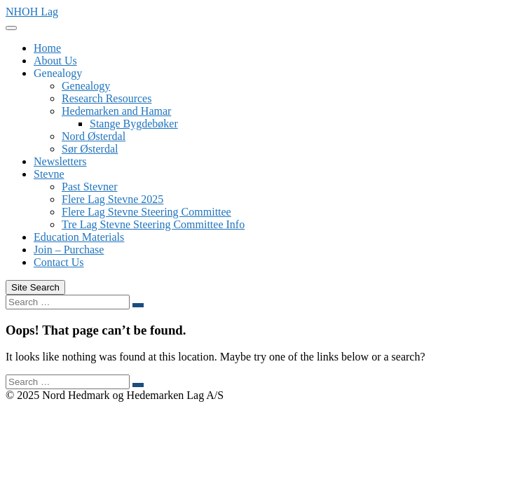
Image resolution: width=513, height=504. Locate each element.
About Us (55, 60)
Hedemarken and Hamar (116, 111)
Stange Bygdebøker (134, 124)
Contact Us (59, 262)
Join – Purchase (69, 249)
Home (47, 48)
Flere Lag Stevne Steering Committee (146, 212)
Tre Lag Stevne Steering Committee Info (153, 224)
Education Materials (79, 237)
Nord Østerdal (93, 136)
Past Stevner (90, 186)
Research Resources (106, 98)
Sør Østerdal (90, 149)
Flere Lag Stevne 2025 (112, 199)
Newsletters (60, 161)
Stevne (49, 174)
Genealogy (58, 73)
